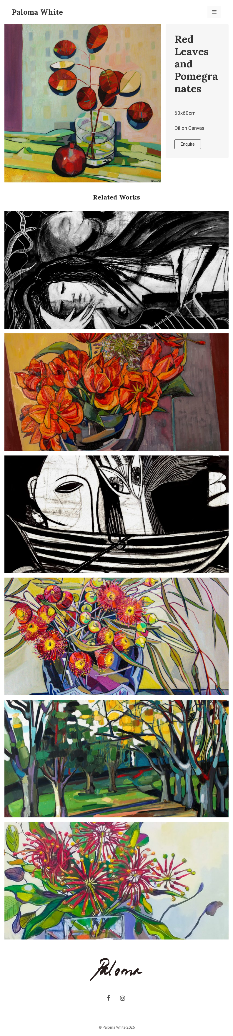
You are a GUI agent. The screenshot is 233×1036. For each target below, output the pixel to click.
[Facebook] (108, 998)
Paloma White (37, 12)
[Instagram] (122, 998)
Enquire (188, 144)
